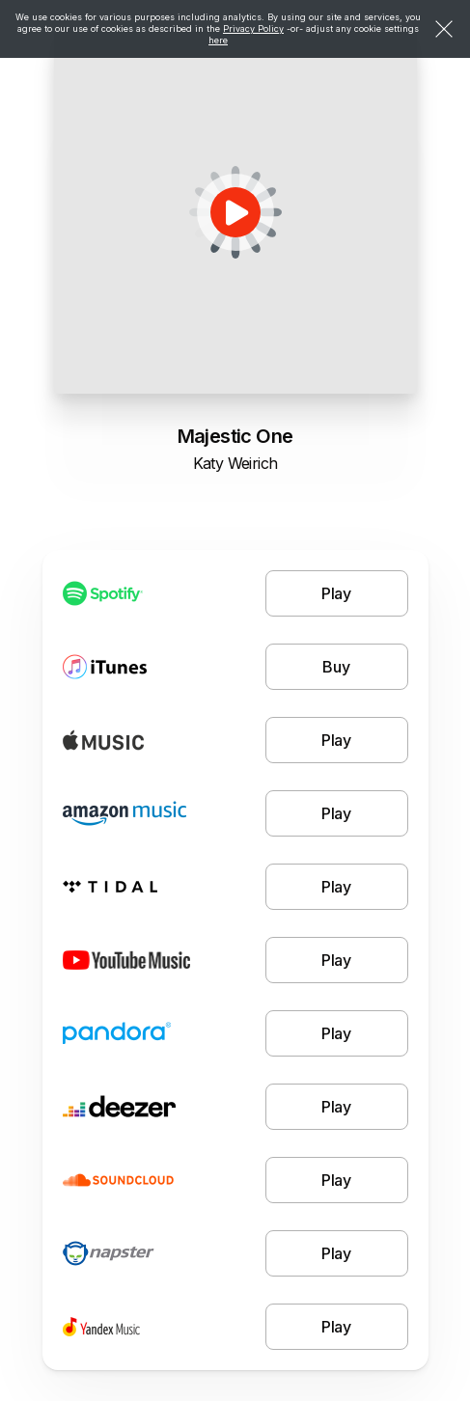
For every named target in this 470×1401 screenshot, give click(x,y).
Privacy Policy (253, 28)
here (218, 40)
